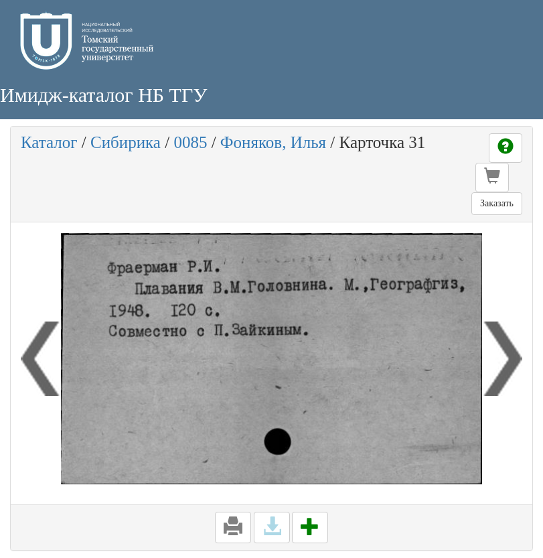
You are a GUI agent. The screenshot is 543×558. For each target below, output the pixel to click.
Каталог (49, 142)
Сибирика (125, 142)
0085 (190, 142)
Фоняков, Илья (273, 142)
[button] (492, 177)
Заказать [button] (497, 203)
